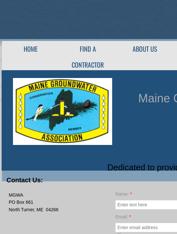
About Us (145, 49)
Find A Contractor (88, 57)
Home (31, 49)
